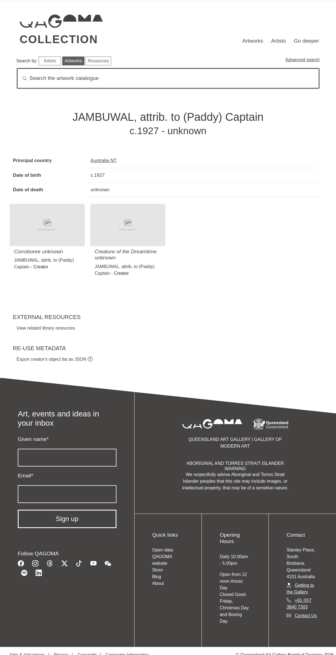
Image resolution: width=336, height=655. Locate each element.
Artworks (252, 41)
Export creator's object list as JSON (51, 359)
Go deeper (306, 41)
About (158, 583)
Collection (59, 39)
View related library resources (46, 328)
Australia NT (104, 160)
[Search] (168, 78)
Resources (98, 60)
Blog (156, 576)
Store (157, 570)
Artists (278, 41)
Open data (162, 550)
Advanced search (302, 59)
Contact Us (306, 615)
